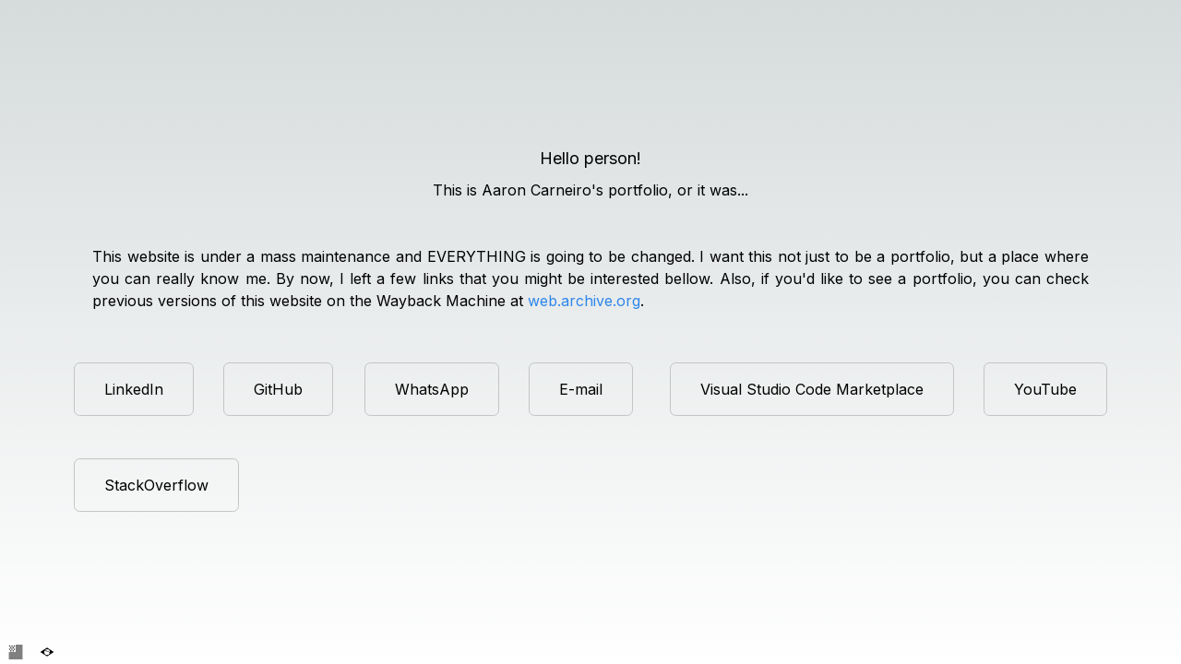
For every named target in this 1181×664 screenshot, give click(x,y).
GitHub (278, 389)
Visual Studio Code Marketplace (812, 389)
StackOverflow (156, 485)
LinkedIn (133, 389)
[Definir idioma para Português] (47, 652)
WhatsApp (432, 389)
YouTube (1045, 389)
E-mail (580, 389)
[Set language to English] (15, 652)
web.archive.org (584, 300)
